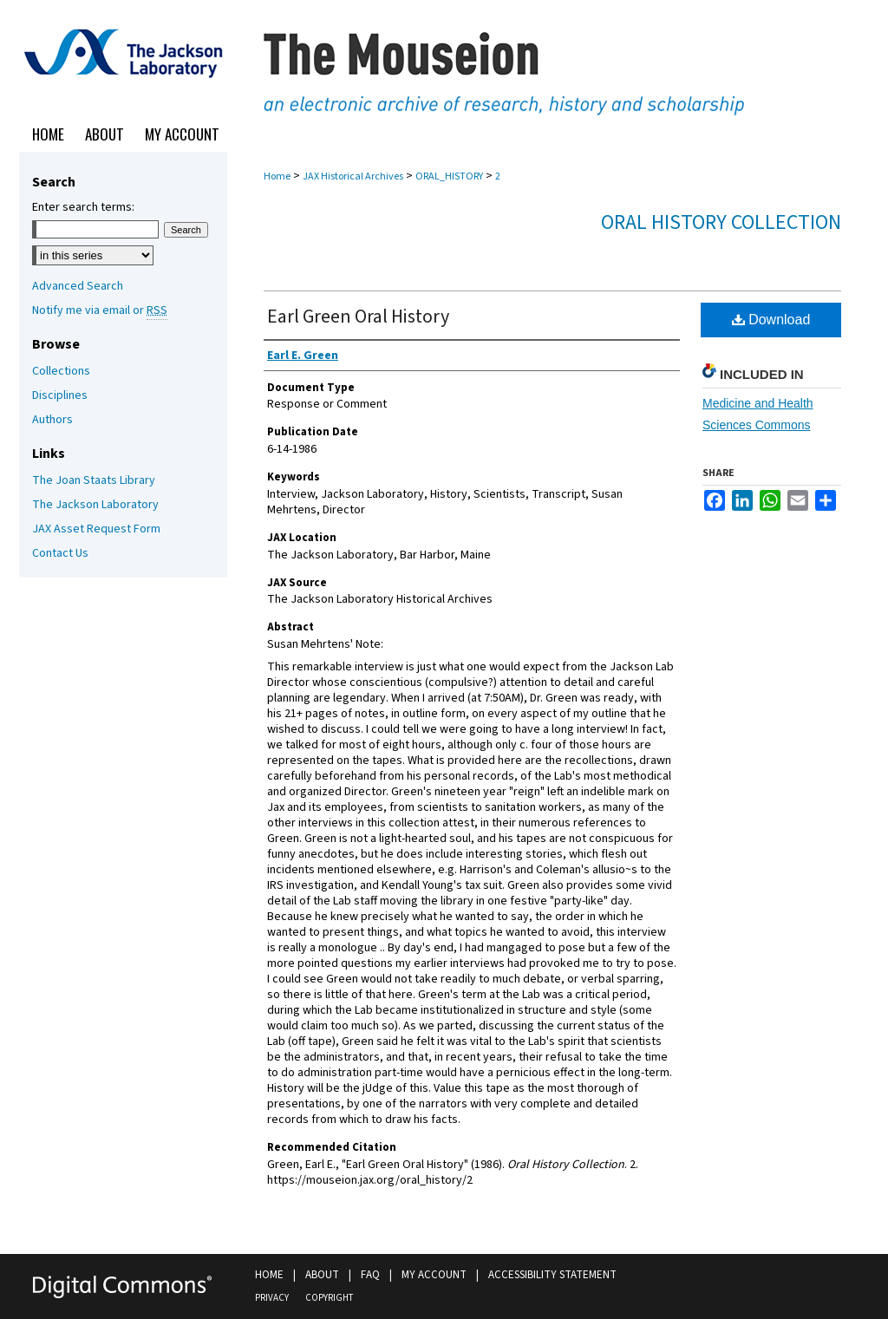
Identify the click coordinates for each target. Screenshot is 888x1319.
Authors (52, 419)
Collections (61, 371)
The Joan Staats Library (93, 480)
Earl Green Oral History (358, 316)
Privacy (272, 1297)
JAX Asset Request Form (96, 529)
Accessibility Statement (552, 1275)
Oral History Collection (721, 222)
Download (771, 319)
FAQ (370, 1275)
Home (277, 176)
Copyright (329, 1297)
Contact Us (60, 553)
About (322, 1275)
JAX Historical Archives (353, 176)
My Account (434, 1275)
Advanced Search (77, 286)
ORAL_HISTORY (449, 176)
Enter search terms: (83, 207)
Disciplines (60, 395)
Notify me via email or (99, 310)
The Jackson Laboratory (95, 504)
